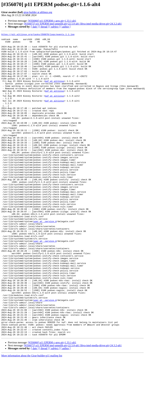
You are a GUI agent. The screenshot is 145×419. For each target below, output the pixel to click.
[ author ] (66, 26)
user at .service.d (44, 259)
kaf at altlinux (54, 90)
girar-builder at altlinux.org (38, 12)
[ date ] (34, 26)
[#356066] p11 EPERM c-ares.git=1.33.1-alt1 (52, 20)
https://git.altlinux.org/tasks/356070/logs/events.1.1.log (37, 34)
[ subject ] (54, 26)
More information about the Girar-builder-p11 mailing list (31, 416)
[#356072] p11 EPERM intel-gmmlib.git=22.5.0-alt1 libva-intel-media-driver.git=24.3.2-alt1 (73, 23)
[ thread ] (44, 26)
